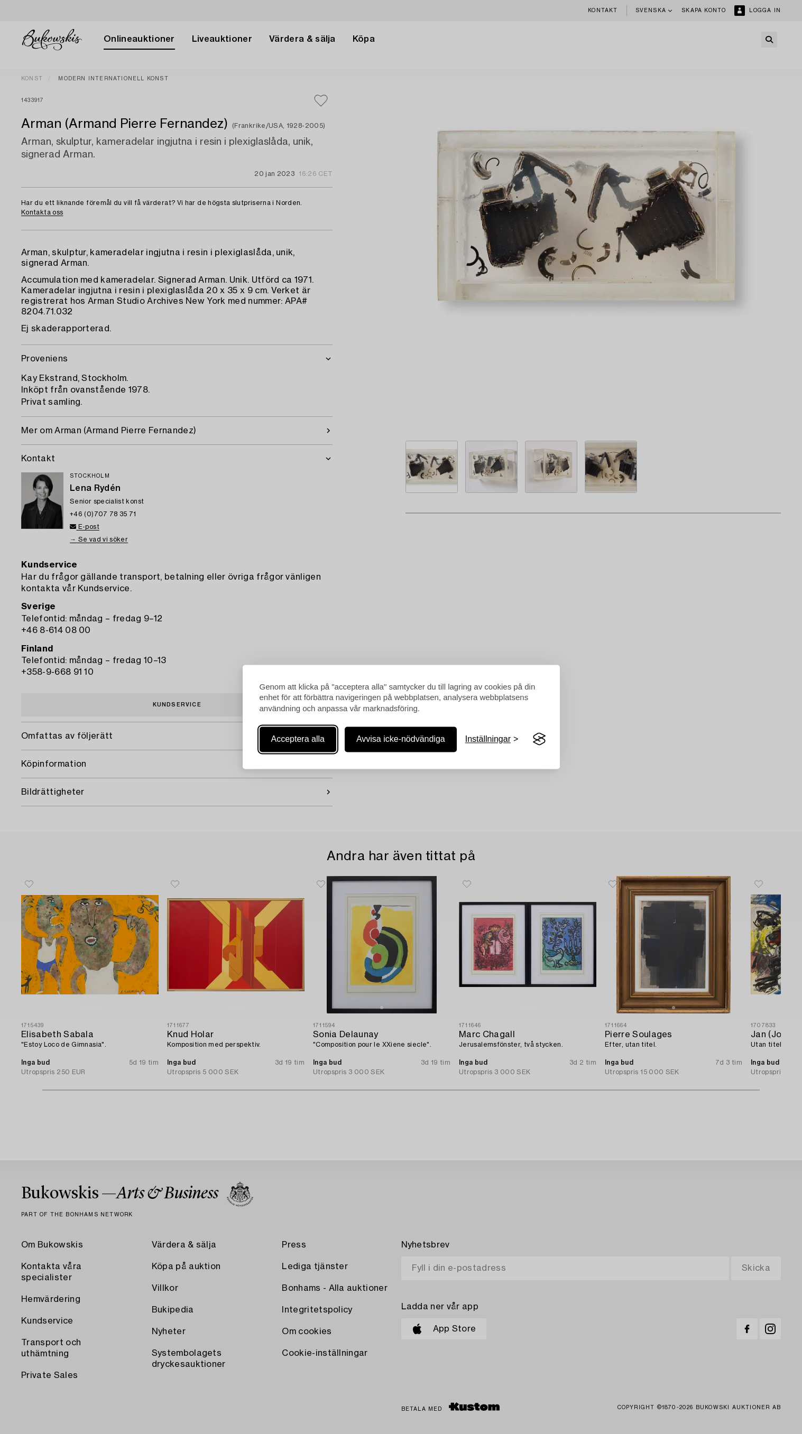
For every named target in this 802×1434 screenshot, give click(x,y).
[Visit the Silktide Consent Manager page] (539, 739)
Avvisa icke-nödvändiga (400, 738)
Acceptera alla (298, 738)
